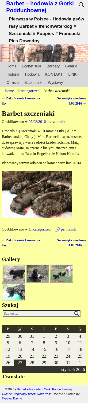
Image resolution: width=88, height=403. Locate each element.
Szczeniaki (33, 83)
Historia (13, 74)
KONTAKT (54, 74)
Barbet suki (31, 66)
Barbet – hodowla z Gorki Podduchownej (40, 6)
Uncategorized (28, 91)
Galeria (71, 66)
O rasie (13, 83)
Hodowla (32, 74)
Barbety (53, 66)
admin (60, 122)
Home (12, 66)
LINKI (73, 74)
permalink (68, 229)
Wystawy (55, 83)
